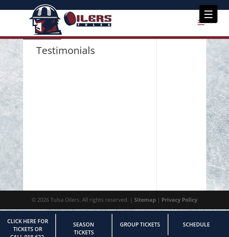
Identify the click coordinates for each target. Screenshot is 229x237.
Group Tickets (140, 224)
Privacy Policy (179, 199)
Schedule (196, 224)
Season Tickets (83, 228)
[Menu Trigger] (208, 14)
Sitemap (145, 199)
